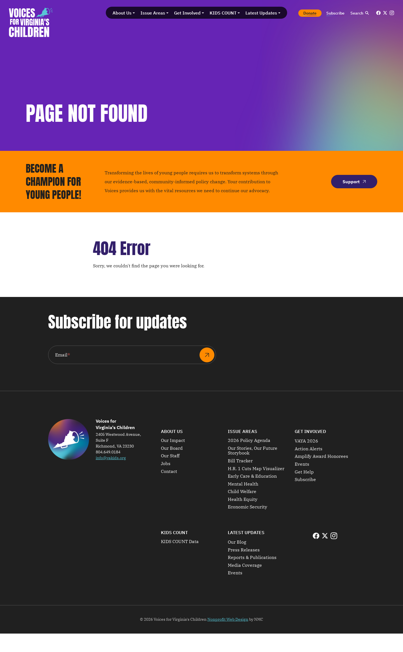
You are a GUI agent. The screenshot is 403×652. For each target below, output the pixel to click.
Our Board (172, 448)
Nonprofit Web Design (227, 619)
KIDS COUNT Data (180, 541)
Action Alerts (308, 448)
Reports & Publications (252, 557)
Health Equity (242, 499)
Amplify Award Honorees (321, 456)
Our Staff (170, 455)
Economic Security (247, 507)
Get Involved (310, 431)
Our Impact (173, 440)
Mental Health (243, 484)
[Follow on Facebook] (378, 13)
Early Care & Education (252, 476)
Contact (169, 471)
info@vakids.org (111, 457)
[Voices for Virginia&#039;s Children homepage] (31, 22)
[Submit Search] (367, 13)
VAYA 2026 (306, 441)
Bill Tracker (240, 460)
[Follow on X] (385, 13)
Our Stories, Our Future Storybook (252, 451)
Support (354, 181)
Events (302, 464)
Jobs (165, 463)
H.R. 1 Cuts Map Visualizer (256, 468)
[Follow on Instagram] (392, 13)
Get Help (304, 472)
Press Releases (244, 550)
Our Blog (237, 542)
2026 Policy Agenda (249, 440)
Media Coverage (245, 565)
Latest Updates (246, 532)
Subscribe (305, 479)
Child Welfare (242, 491)
